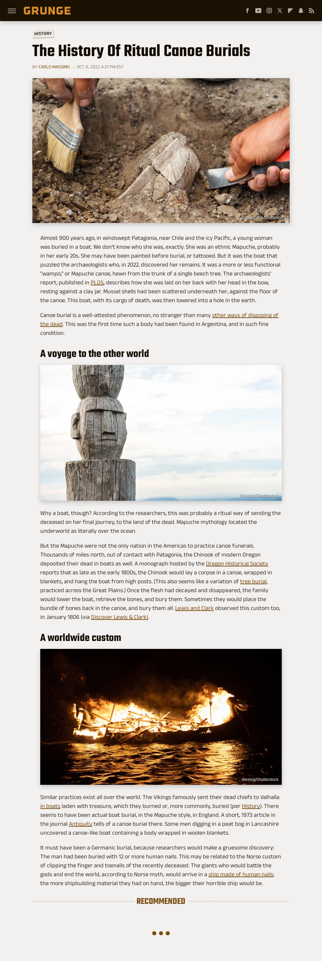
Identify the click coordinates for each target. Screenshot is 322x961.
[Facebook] (247, 10)
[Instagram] (269, 10)
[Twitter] (279, 10)
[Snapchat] (301, 10)
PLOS (97, 282)
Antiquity (80, 823)
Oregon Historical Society (237, 563)
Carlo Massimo (54, 66)
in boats (50, 806)
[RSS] (311, 10)
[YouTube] (258, 10)
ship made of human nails (241, 874)
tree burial (253, 581)
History (43, 33)
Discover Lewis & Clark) (119, 617)
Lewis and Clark (194, 608)
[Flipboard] (290, 10)
